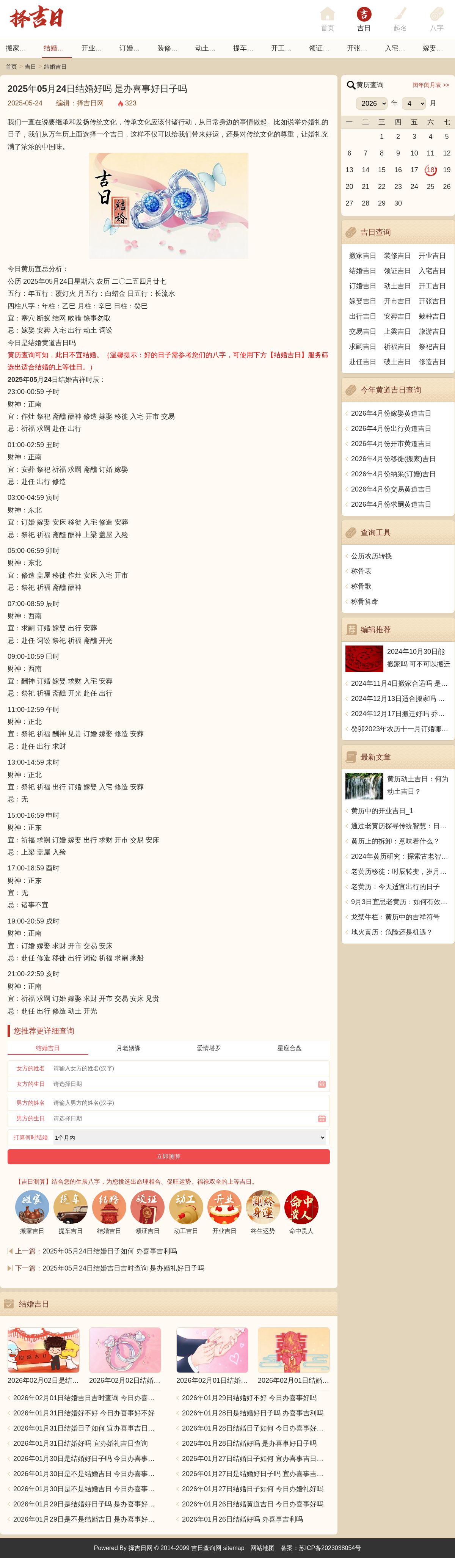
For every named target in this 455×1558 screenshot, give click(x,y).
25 (431, 186)
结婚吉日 (57, 48)
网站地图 (263, 1548)
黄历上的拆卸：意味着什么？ (395, 841)
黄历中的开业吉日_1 (382, 811)
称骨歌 (361, 586)
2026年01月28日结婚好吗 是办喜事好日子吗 (249, 1443)
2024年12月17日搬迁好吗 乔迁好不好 (401, 714)
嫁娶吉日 (436, 48)
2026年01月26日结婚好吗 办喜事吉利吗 (242, 1519)
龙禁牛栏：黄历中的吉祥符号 (395, 917)
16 (398, 170)
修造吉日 (432, 362)
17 (414, 170)
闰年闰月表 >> (431, 85)
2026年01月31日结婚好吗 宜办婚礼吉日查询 (80, 1443)
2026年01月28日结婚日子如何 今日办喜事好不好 (256, 1428)
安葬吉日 (397, 316)
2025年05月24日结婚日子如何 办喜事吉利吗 (109, 1251)
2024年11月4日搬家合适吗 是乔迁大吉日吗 (401, 683)
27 (349, 203)
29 (382, 203)
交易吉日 (363, 331)
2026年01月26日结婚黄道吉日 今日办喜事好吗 (252, 1504)
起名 (400, 28)
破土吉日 (397, 362)
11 (431, 153)
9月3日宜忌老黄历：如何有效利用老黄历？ (401, 902)
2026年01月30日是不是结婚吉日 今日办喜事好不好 (87, 1474)
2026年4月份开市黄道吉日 (391, 444)
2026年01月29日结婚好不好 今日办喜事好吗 (249, 1398)
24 (414, 186)
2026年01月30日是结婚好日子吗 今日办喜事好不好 (87, 1458)
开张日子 (360, 48)
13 (349, 170)
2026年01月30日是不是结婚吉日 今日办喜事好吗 (87, 1489)
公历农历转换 (371, 556)
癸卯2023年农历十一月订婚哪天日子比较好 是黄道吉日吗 (401, 729)
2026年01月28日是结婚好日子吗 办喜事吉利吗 (252, 1413)
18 (431, 170)
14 (365, 170)
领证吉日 (322, 48)
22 (382, 186)
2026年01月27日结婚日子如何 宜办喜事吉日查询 (256, 1458)
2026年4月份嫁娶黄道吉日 (391, 413)
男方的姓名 (31, 1102)
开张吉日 (432, 301)
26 (447, 186)
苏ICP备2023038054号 (330, 1548)
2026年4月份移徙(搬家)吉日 (393, 459)
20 (349, 186)
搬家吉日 (19, 48)
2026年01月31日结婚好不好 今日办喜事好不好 (84, 1413)
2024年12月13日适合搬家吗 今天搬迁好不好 (401, 698)
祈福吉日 (397, 346)
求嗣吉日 (363, 346)
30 (398, 203)
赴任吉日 (363, 362)
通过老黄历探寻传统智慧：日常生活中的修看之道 (401, 826)
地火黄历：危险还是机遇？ (392, 932)
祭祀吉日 (432, 346)
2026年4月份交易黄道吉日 (391, 489)
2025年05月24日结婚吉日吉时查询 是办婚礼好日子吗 (123, 1268)
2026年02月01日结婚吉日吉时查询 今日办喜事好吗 (87, 1398)
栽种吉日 (432, 316)
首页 (11, 66)
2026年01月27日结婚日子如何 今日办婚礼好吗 (252, 1489)
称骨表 (361, 571)
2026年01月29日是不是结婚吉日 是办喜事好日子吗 (87, 1519)
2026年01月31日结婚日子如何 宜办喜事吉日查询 (87, 1428)
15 (382, 170)
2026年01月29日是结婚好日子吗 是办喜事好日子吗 (87, 1504)
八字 (437, 28)
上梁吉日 (397, 331)
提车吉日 (246, 48)
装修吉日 (171, 48)
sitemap (234, 1548)
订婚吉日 (133, 48)
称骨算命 (364, 601)
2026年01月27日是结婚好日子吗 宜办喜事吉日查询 (256, 1474)
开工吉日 (284, 48)
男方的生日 (31, 1118)
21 (365, 186)
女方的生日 (31, 1084)
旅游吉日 (432, 331)
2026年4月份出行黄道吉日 (391, 428)
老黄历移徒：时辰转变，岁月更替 (401, 871)
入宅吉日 (398, 48)
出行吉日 (363, 316)
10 (414, 153)
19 (447, 170)
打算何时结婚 (31, 1137)
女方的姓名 (31, 1068)
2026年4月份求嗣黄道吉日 (391, 504)
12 (447, 153)
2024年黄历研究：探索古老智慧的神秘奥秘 (401, 856)
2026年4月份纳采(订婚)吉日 (393, 474)
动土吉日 (209, 48)
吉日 (364, 28)
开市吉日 (397, 301)
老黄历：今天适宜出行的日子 (395, 887)
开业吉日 (95, 48)
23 (398, 186)
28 (365, 203)
